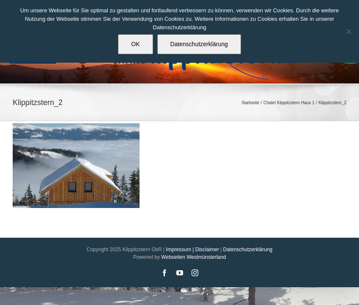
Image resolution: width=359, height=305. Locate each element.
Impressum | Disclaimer (192, 249)
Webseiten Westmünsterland (193, 257)
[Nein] (348, 31)
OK (135, 44)
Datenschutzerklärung (248, 249)
